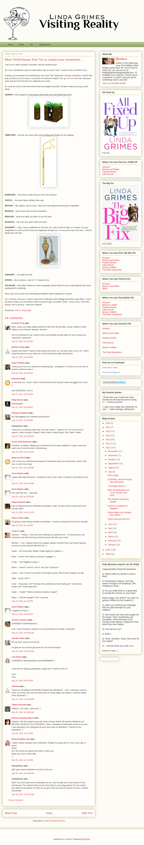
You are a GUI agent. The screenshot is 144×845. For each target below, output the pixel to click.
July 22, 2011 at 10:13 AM (23, 452)
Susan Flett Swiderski (22, 442)
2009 (108, 554)
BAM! (104, 288)
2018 (108, 423)
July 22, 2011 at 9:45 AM (22, 420)
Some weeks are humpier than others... (119, 513)
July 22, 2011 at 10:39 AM (23, 468)
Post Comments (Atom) (55, 821)
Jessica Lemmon (19, 620)
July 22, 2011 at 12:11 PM (23, 512)
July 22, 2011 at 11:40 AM (23, 483)
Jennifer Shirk (18, 638)
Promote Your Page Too (111, 372)
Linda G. (15, 531)
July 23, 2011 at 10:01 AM (23, 633)
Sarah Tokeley (18, 363)
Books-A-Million (109, 267)
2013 (108, 439)
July (110, 472)
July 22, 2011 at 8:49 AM (22, 407)
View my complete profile (114, 83)
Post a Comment (16, 800)
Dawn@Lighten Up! (21, 739)
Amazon (106, 167)
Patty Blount (17, 400)
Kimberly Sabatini (20, 413)
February (112, 540)
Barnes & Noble (109, 305)
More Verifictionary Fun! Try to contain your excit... (119, 492)
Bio (31, 44)
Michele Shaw (18, 347)
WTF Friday (113, 475)
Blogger (86, 839)
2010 (108, 550)
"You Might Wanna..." (117, 486)
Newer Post (11, 813)
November (113, 455)
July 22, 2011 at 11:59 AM (23, 496)
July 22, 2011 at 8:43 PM (22, 614)
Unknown (16, 378)
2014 (108, 435)
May (110, 528)
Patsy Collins (18, 518)
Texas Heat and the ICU (119, 519)
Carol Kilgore (18, 473)
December (113, 451)
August (111, 467)
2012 (108, 443)
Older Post (87, 813)
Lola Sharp (17, 657)
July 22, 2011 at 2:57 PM (22, 601)
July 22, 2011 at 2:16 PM (22, 525)
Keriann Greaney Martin (23, 718)
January (112, 544)
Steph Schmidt (18, 502)
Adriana (15, 686)
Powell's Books (109, 171)
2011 (108, 447)
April (110, 532)
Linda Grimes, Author (110, 367)
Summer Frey (18, 323)
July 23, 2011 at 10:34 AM (23, 651)
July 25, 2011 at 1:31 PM (22, 733)
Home (10, 44)
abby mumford (18, 457)
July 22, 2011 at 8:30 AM (22, 373)
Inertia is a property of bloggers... (118, 507)
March (111, 536)
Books (21, 44)
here (69, 78)
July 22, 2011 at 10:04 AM (23, 436)
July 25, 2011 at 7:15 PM (22, 760)
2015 (108, 431)
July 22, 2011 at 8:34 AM (22, 394)
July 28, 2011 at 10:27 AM (23, 794)
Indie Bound (108, 174)
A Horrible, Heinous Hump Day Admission (120, 480)
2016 (108, 427)
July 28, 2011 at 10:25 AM (23, 773)
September (113, 463)
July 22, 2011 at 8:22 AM (22, 341)
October (112, 459)
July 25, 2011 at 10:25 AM (23, 699)
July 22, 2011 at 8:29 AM (22, 357)
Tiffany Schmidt (19, 705)
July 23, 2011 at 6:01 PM (22, 680)
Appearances (45, 44)
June (110, 524)
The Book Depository (112, 270)
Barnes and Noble (110, 169)
